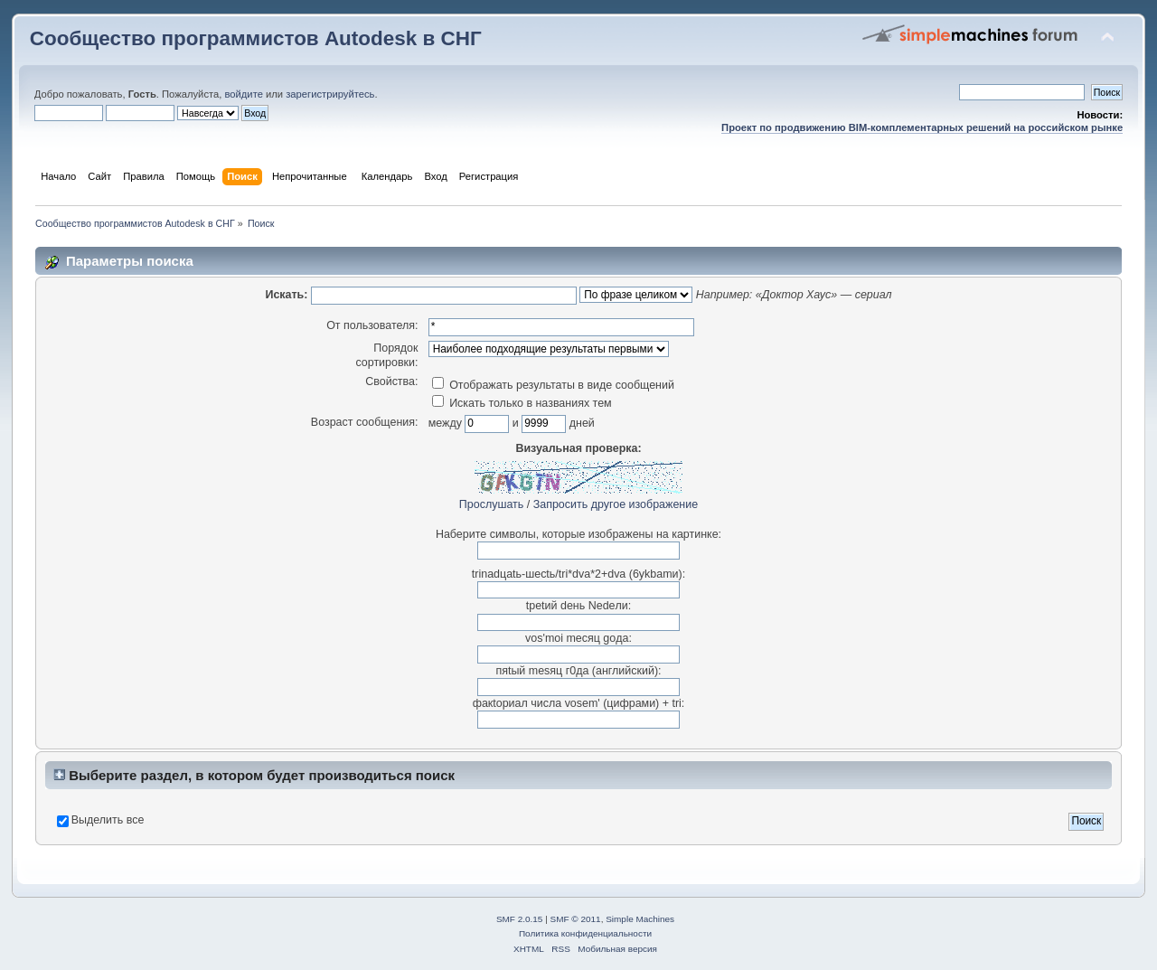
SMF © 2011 (575, 919)
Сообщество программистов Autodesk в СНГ (256, 38)
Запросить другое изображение (615, 504)
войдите (243, 94)
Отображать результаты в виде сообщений (553, 385)
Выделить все (108, 820)
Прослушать (491, 504)
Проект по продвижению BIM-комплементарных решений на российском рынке (922, 127)
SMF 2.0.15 (519, 919)
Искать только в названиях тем (522, 403)
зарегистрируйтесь (330, 94)
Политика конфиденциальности (585, 933)
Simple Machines (640, 919)
